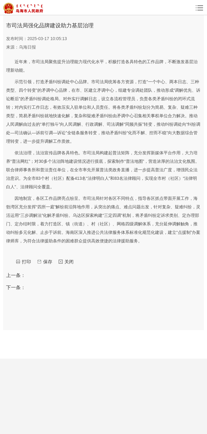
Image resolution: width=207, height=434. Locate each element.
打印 (26, 261)
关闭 (69, 261)
